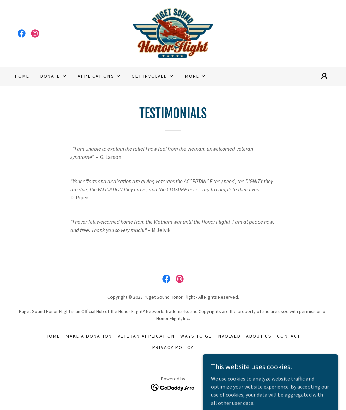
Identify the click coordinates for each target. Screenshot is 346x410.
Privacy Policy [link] (173, 347)
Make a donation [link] (89, 336)
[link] (21, 33)
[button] (53, 76)
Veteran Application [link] (146, 336)
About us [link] (259, 336)
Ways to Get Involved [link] (210, 336)
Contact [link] (288, 336)
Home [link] (22, 76)
